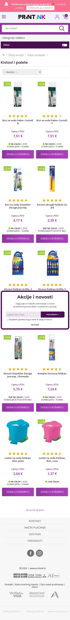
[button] (35, 297)
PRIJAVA (57, 18)
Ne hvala (35, 325)
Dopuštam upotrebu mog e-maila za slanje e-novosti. (29, 319)
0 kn (64, 16)
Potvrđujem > (53, 314)
